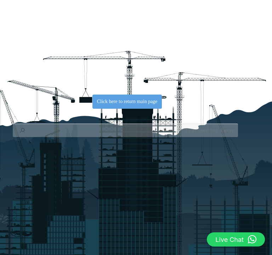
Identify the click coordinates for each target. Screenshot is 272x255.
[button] (236, 239)
